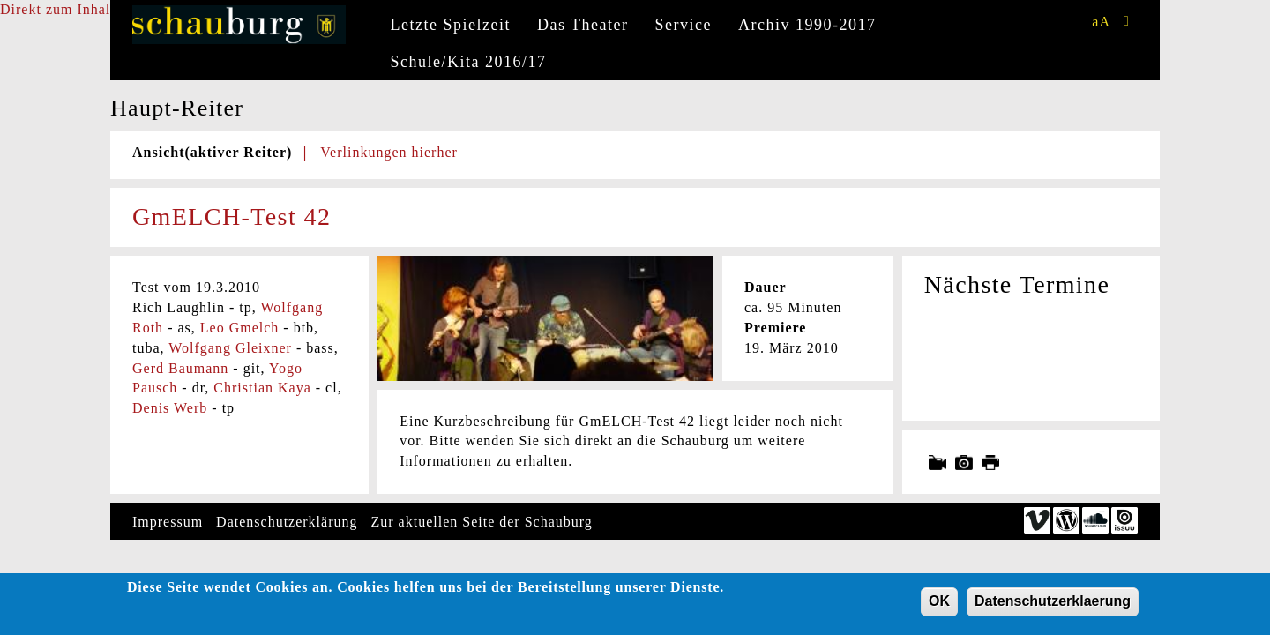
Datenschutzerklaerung (1053, 606)
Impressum (167, 521)
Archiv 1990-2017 (807, 25)
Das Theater (583, 25)
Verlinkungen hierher (389, 152)
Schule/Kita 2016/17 (469, 62)
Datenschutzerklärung (286, 521)
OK (939, 606)
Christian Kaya (261, 387)
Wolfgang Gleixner (230, 347)
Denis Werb (169, 407)
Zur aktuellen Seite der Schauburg (482, 521)
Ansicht (212, 152)
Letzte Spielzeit (451, 25)
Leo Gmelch (240, 327)
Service (683, 25)
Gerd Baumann (180, 368)
